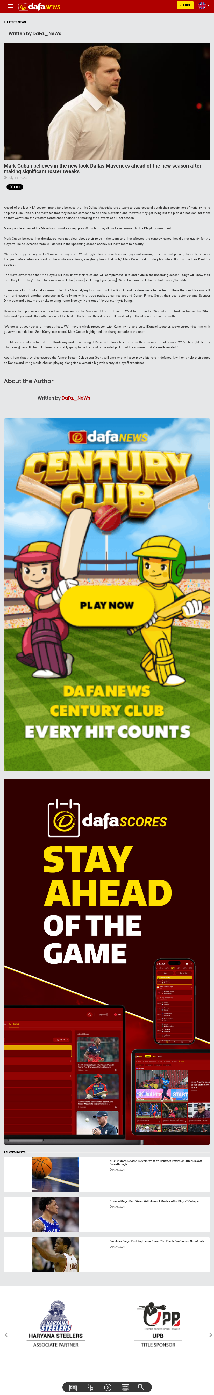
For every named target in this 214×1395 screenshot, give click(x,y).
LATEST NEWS (15, 22)
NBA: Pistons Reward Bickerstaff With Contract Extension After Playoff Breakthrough (156, 1162)
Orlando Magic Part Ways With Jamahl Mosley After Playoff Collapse (154, 1201)
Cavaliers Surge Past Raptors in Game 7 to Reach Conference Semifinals (157, 1241)
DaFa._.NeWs (76, 398)
